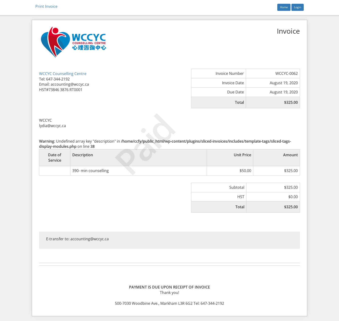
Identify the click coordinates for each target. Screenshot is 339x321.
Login (297, 7)
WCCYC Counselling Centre (62, 73)
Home (284, 7)
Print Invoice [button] (46, 6)
